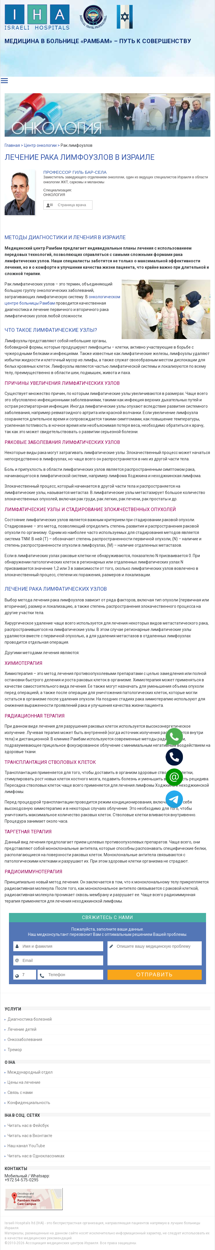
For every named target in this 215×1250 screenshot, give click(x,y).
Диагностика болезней (30, 1019)
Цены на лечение (24, 1082)
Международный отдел (30, 1072)
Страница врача (72, 205)
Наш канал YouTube (26, 1145)
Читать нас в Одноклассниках (36, 1156)
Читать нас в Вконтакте (30, 1135)
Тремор (15, 1049)
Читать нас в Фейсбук (28, 1125)
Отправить (154, 975)
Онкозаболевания (25, 1039)
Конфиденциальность (29, 1102)
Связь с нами (20, 1092)
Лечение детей (22, 1029)
